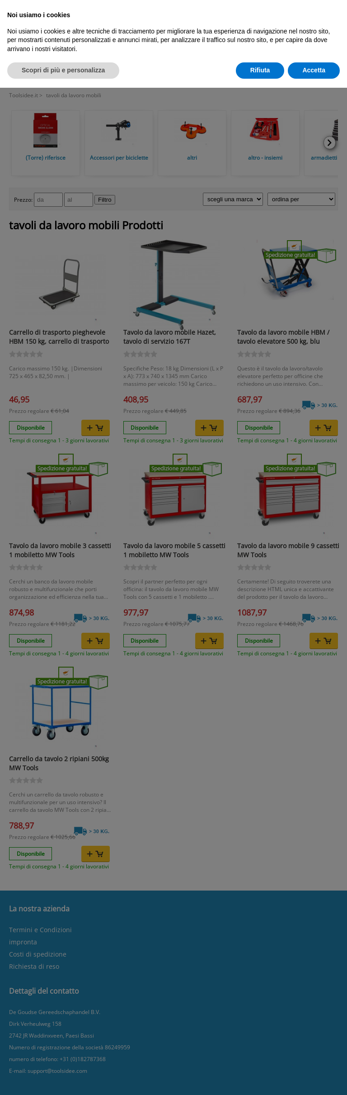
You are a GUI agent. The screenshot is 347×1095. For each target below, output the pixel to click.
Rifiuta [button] (260, 70)
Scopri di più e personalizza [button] (63, 70)
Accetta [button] (313, 70)
